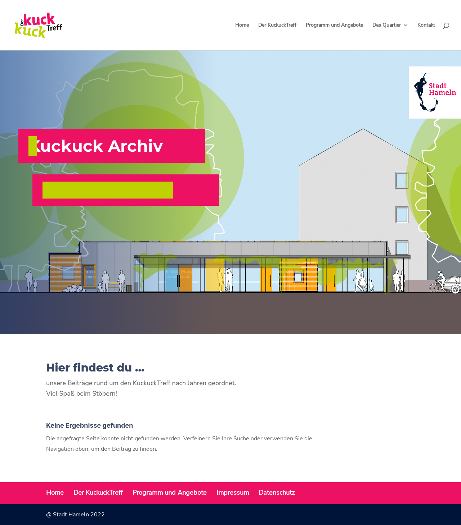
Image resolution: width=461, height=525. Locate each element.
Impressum (232, 492)
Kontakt (426, 25)
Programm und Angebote (334, 25)
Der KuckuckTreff (277, 25)
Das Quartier (386, 25)
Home (242, 25)
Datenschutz (277, 492)
